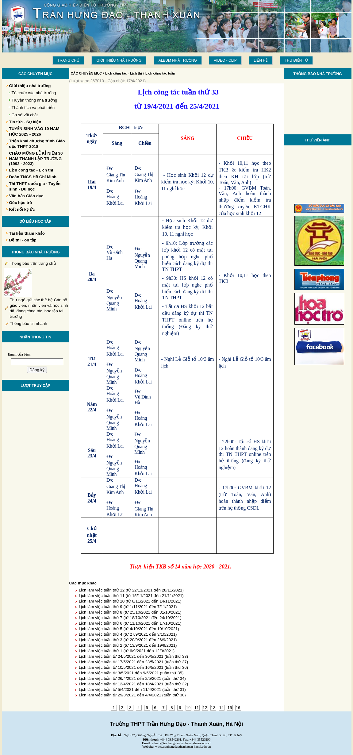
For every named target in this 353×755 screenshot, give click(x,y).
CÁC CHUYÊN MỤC (86, 73)
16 (238, 707)
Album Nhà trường (178, 60)
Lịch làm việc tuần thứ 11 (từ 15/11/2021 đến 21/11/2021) (131, 595)
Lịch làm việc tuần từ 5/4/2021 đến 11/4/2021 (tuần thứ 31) (132, 689)
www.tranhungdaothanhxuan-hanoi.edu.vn (183, 746)
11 (196, 707)
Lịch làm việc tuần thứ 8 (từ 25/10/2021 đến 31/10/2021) (130, 612)
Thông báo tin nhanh (28, 323)
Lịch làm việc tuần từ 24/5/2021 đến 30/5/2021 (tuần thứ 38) (133, 656)
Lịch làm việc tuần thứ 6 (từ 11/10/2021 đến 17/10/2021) (130, 623)
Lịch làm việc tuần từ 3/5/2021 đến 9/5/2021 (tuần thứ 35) (131, 673)
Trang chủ (68, 60)
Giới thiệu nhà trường (118, 60)
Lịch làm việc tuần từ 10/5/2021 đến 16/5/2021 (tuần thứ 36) (133, 667)
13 (213, 707)
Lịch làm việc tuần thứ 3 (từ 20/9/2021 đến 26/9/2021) (128, 640)
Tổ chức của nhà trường (34, 93)
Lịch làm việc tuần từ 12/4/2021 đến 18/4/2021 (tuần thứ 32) (133, 684)
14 (221, 707)
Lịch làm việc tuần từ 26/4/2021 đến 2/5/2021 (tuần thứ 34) (132, 678)
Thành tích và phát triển (33, 107)
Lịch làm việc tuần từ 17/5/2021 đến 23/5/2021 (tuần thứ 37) (133, 662)
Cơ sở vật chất (25, 115)
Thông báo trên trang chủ (33, 263)
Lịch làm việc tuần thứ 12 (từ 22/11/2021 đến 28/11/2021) (131, 590)
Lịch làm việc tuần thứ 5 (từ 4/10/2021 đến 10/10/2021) (129, 628)
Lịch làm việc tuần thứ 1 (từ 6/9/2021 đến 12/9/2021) (127, 651)
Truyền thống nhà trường (34, 100)
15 (230, 707)
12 (205, 707)
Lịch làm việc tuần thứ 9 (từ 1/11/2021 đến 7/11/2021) (128, 606)
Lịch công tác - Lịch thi (123, 73)
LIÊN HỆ (261, 60)
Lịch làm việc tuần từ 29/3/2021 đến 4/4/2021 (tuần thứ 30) (132, 695)
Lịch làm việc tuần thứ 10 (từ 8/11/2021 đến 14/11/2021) (130, 601)
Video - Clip (225, 60)
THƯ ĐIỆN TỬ (296, 60)
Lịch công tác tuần (160, 73)
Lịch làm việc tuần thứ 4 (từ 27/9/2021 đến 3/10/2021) (128, 634)
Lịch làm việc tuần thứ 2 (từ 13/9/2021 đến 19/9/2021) (128, 645)
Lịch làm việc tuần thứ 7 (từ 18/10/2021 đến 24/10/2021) (130, 617)
